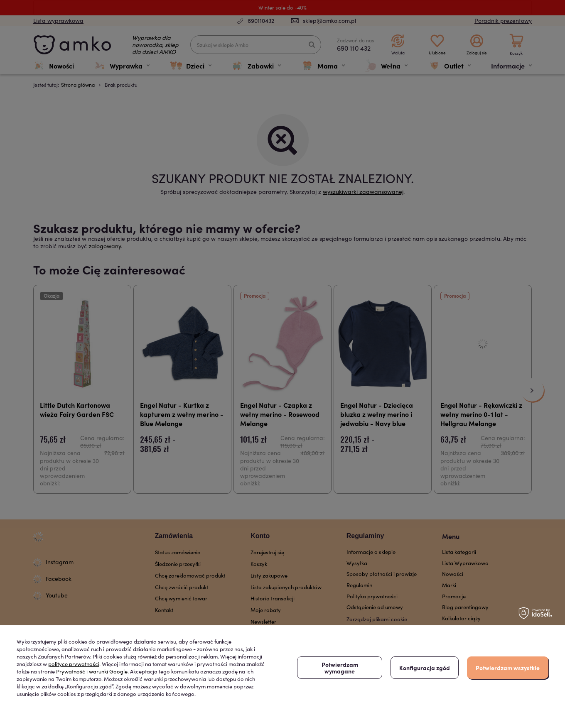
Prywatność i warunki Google (92, 671)
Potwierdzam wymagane (340, 667)
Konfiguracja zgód (424, 667)
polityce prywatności (73, 664)
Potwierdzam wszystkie (508, 667)
